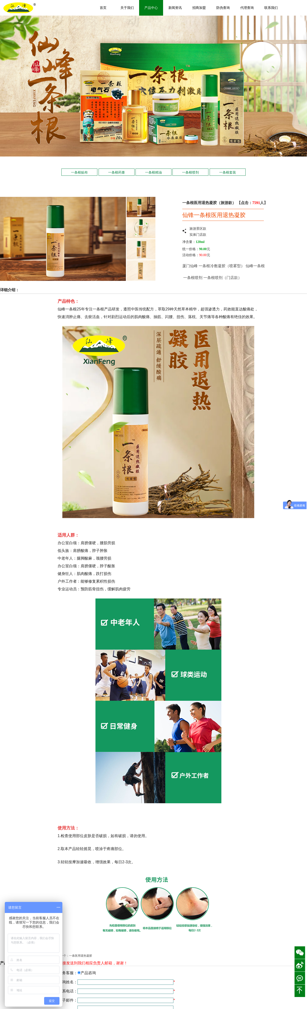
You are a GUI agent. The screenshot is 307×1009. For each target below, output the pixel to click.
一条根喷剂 (190, 172)
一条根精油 (153, 172)
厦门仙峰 (190, 266)
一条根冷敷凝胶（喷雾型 (220, 266)
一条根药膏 (116, 172)
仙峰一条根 (256, 266)
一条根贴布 (79, 172)
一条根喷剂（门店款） (222, 278)
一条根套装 (227, 172)
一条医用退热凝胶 (80, 955)
